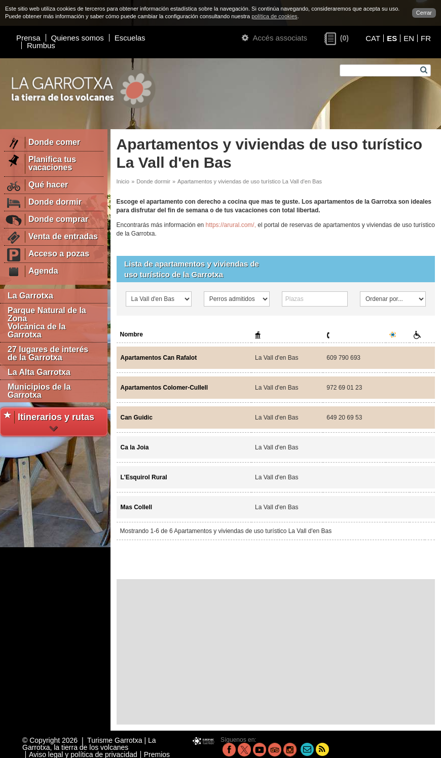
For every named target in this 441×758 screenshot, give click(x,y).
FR (426, 38)
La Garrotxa (30, 295)
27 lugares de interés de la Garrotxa (48, 353)
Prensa (28, 37)
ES (392, 38)
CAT (372, 38)
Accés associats (274, 37)
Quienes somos (77, 37)
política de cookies (274, 16)
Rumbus (41, 45)
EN (408, 38)
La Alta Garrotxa (39, 372)
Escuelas (130, 37)
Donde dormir (153, 181)
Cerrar (424, 13)
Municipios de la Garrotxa (39, 391)
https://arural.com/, (231, 225)
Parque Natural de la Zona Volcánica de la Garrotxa (47, 322)
